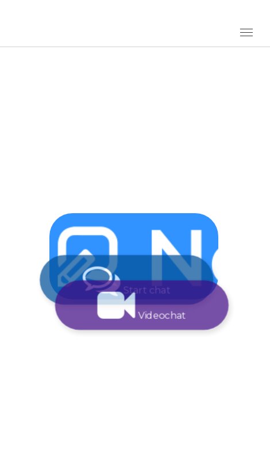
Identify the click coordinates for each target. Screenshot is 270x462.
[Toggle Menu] (246, 33)
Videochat (145, 305)
